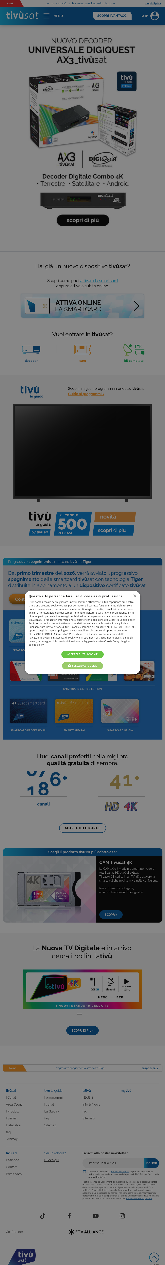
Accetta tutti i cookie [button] (82, 654)
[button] (82, 665)
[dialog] (82, 632)
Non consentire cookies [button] (135, 596)
